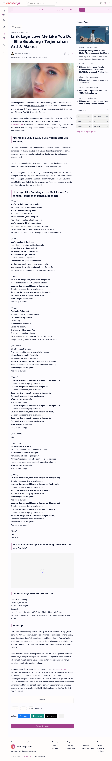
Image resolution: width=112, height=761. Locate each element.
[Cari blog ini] (41, 3)
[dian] (4, 45)
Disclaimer (72, 748)
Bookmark (45, 10)
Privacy (70, 746)
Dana (100, 746)
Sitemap (56, 748)
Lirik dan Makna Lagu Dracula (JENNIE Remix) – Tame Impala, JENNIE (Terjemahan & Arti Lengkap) (94, 69)
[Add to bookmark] (107, 28)
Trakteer (101, 751)
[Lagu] (31, 708)
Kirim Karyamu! (88, 748)
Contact (86, 746)
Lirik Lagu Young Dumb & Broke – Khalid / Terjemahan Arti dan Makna (94, 51)
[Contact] (4, 38)
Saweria (101, 748)
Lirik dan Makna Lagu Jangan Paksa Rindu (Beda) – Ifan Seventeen (93, 102)
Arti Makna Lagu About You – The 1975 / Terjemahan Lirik (93, 91)
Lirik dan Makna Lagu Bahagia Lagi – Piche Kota (93, 81)
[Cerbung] (101, 126)
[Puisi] (84, 121)
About (55, 746)
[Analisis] (15, 708)
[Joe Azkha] (22, 54)
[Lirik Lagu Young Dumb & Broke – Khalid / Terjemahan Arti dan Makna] (92, 35)
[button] (3, 3)
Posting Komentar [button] (42, 726)
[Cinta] (23, 708)
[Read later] (65, 53)
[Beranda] (4, 11)
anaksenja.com (17, 124)
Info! (82, 10)
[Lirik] (101, 121)
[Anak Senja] (15, 3)
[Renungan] (101, 116)
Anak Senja (26, 757)
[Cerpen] (84, 126)
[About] (4, 34)
